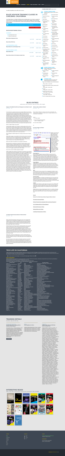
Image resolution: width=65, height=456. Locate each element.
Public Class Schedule (33, 4)
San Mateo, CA (55, 364)
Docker (44, 88)
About (39, 4)
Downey (55, 361)
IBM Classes (45, 56)
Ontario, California (45, 382)
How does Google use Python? (38, 127)
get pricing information (34, 27)
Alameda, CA (44, 369)
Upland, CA (52, 363)
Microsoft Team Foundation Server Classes (55, 27)
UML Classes (54, 52)
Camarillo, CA (52, 349)
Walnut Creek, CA (53, 334)
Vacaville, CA (54, 345)
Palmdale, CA (44, 364)
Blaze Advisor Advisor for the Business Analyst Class (15, 55)
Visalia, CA (54, 329)
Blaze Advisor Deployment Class (12, 38)
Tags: (38, 128)
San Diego (55, 363)
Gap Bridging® (8, 437)
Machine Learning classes (13, 36)
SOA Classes (54, 48)
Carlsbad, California (21, 10)
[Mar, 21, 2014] (35, 128)
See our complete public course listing (49, 96)
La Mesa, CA (56, 358)
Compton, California (54, 368)
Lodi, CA (47, 347)
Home (7, 10)
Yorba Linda (44, 370)
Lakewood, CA (52, 348)
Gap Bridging (23, 4)
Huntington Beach (55, 353)
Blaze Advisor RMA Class (10, 41)
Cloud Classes (45, 37)
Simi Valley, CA (48, 340)
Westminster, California (46, 349)
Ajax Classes (45, 19)
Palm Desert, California (54, 372)
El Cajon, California (50, 354)
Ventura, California (50, 331)
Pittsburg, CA (54, 341)
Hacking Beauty (17, 260)
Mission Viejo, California (54, 333)
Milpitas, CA (55, 367)
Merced (43, 372)
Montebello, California (45, 357)
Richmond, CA (50, 346)
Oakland (48, 334)
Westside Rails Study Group (10, 260)
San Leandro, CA (49, 337)
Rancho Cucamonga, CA (50, 332)
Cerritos (50, 383)
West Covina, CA (48, 338)
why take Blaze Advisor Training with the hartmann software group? (13, 325)
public (31, 20)
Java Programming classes (13, 34)
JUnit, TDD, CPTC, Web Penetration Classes (46, 63)
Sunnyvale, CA (44, 367)
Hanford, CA (51, 382)
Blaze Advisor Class (9, 51)
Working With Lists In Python (38, 209)
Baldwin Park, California (50, 350)
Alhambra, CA (44, 373)
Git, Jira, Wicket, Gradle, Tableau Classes (45, 53)
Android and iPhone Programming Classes (46, 21)
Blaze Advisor (15, 10)
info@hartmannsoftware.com (49, 435)
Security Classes (54, 45)
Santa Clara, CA (56, 373)
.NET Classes (45, 14)
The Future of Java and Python (38, 199)
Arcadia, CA (55, 354)
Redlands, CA (52, 357)
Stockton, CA (50, 342)
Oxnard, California (49, 352)
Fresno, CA (52, 361)
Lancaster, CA (46, 366)
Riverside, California (50, 373)
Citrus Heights (50, 381)
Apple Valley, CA (51, 351)
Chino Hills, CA (44, 331)
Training (28, 4)
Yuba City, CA (44, 356)
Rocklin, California (50, 371)
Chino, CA (56, 350)
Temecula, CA (52, 355)
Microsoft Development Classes (54, 21)
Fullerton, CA (50, 353)
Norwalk (56, 355)
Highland (50, 347)
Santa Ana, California (52, 343)
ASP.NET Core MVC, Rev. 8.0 (47, 91)
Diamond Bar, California (52, 344)
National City (48, 336)
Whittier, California (46, 348)
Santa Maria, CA (47, 368)
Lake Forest (54, 342)
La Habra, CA (48, 370)
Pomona (43, 368)
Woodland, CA (56, 369)
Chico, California (49, 367)
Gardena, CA (44, 352)
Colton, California (45, 351)
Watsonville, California (45, 355)
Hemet (56, 357)
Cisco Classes (45, 36)
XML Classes (54, 64)
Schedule (7, 438)
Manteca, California (46, 363)
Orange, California (45, 327)
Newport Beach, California (47, 341)
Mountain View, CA (52, 365)
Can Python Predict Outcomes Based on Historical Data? (16, 214)
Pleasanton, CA (48, 333)
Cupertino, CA (53, 336)
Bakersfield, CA (56, 331)
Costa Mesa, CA (44, 362)
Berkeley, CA (44, 360)
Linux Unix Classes (55, 14)
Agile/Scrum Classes (46, 16)
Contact (42, 4)
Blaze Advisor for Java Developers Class (13, 46)
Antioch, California (49, 364)
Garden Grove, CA (47, 330)
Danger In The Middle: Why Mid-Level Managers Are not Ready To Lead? (19, 106)
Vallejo (54, 327)
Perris (43, 330)
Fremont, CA (51, 327)
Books (7, 444)
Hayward (55, 351)
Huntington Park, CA (45, 343)
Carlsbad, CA (44, 350)
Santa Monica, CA (48, 372)
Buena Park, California (52, 335)
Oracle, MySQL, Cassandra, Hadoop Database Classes (55, 33)
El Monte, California (50, 356)
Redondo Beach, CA (45, 358)
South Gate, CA (55, 381)
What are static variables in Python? (39, 106)
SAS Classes (54, 43)
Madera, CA (44, 354)
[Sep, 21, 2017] (8, 215)
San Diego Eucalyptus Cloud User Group (27, 260)
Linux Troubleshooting (46, 93)
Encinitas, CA (52, 339)
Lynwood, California (45, 359)
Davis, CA (47, 335)
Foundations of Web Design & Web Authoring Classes (46, 50)
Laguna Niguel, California (50, 360)
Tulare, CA (47, 383)
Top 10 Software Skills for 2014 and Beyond (40, 204)
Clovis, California (51, 358)
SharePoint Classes (55, 46)
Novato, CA (55, 356)
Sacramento (44, 332)
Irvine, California (53, 370)
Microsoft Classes (55, 18)
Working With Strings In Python (38, 206)
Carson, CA (44, 336)
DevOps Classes (45, 47)
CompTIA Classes (45, 39)
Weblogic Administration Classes (54, 61)
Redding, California (50, 362)
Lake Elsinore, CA (55, 352)
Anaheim (56, 349)
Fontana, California (45, 365)
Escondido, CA (44, 371)
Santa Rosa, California (50, 328)
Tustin (55, 359)
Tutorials (7, 440)
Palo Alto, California (46, 361)
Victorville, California (54, 330)
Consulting (18, 4)
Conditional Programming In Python (39, 211)
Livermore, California (50, 369)
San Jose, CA (45, 334)
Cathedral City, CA (45, 344)
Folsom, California (46, 339)
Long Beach (49, 345)
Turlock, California (50, 329)
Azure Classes (45, 24)
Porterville (53, 338)
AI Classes (44, 17)
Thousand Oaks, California (53, 366)
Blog (6, 441)
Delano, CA (55, 371)
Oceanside (52, 340)
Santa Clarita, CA (44, 381)
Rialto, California (45, 353)
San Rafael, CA (51, 359)
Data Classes (45, 43)
